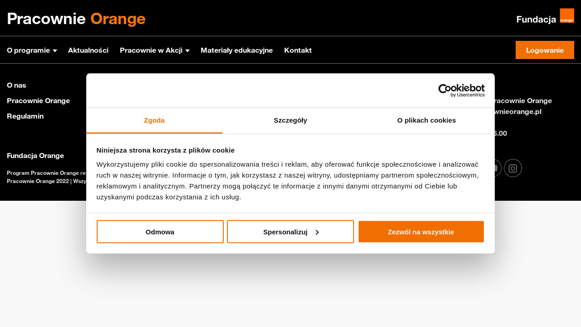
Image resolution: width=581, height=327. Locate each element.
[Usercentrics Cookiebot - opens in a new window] (445, 90)
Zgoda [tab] (154, 120)
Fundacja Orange (35, 155)
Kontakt (298, 49)
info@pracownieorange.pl (498, 111)
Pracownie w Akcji (151, 49)
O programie (28, 49)
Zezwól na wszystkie (421, 231)
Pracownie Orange (38, 100)
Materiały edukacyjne (237, 49)
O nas (16, 84)
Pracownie (76, 18)
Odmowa (160, 231)
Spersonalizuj (291, 231)
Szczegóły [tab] (290, 120)
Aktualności (88, 49)
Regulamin (25, 115)
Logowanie (545, 49)
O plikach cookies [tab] (426, 120)
